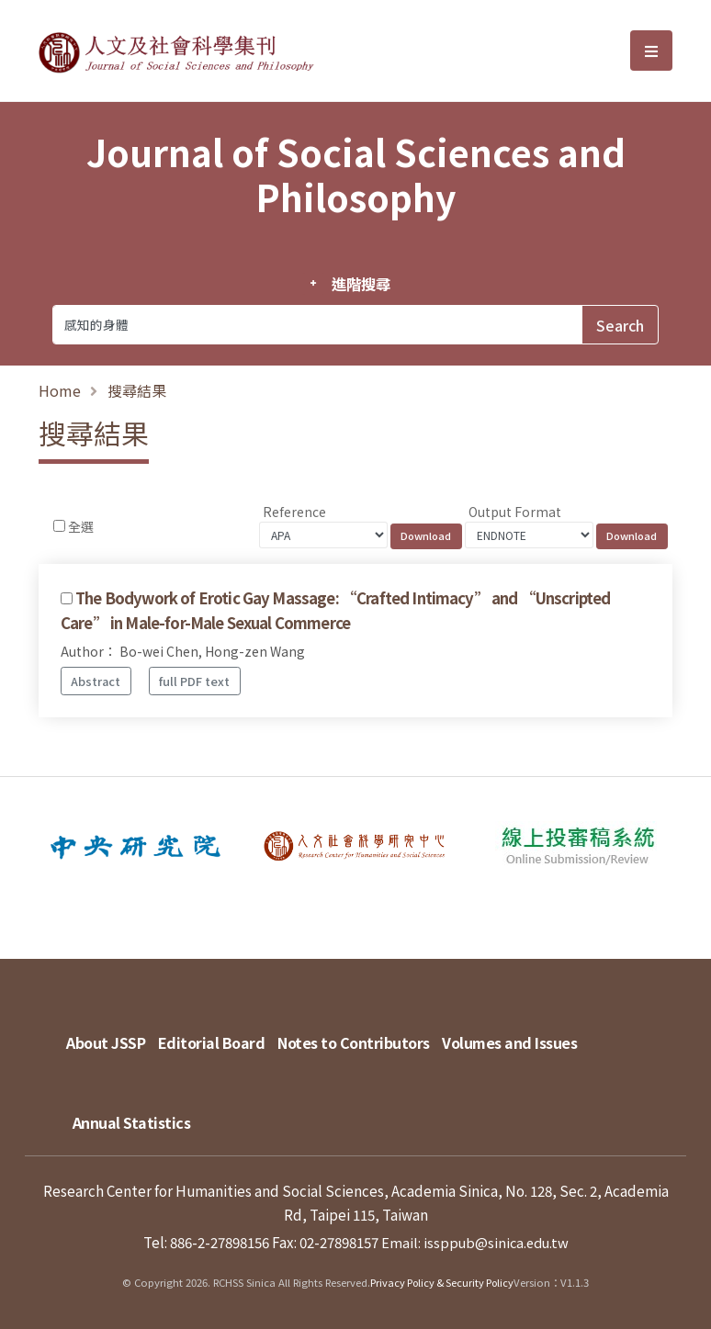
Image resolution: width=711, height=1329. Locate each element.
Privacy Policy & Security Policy (442, 1265)
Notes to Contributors (373, 1034)
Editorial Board (221, 1034)
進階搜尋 (360, 284)
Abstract (95, 681)
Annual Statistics (136, 1097)
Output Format (514, 511)
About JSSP (105, 1034)
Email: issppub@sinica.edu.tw (474, 1225)
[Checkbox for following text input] (59, 526)
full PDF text (194, 681)
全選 (81, 526)
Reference (294, 511)
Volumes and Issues (537, 1034)
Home (60, 390)
